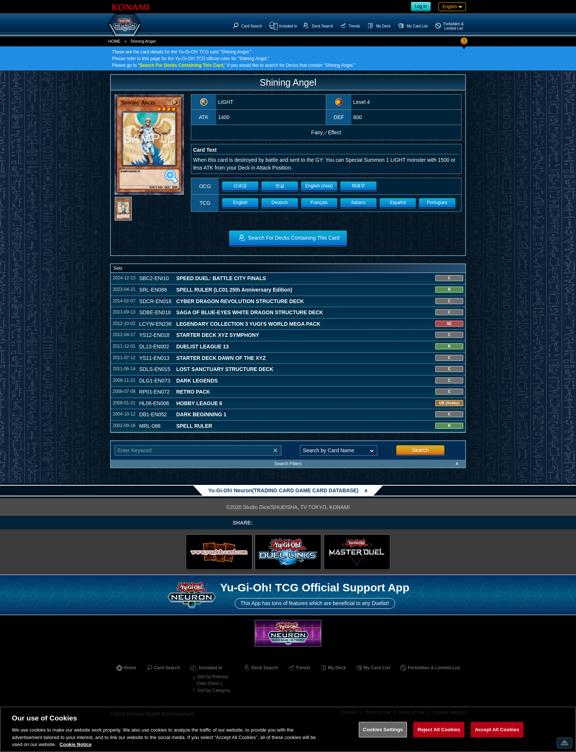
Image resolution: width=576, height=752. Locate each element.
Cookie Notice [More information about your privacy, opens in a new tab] (76, 744)
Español (398, 202)
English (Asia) (319, 185)
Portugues (437, 202)
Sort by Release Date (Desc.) (212, 680)
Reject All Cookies (438, 729)
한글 (279, 185)
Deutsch (280, 202)
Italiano (358, 202)
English (240, 202)
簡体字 (358, 185)
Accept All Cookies (497, 729)
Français (319, 202)
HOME (114, 41)
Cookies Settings (383, 729)
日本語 (240, 185)
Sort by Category (213, 690)
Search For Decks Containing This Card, (181, 65)
